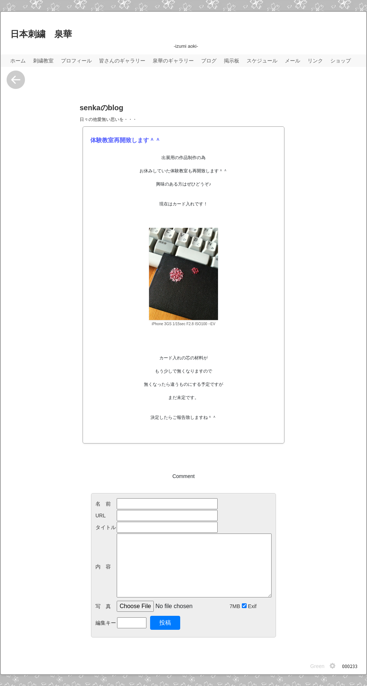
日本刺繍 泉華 (41, 34)
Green (317, 666)
